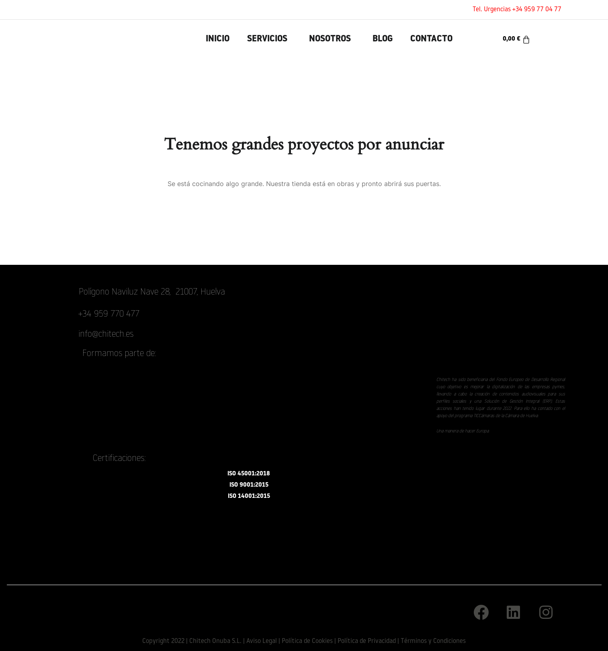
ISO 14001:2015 (248, 496)
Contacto (431, 39)
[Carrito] (517, 39)
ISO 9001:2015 (248, 485)
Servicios (267, 39)
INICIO (217, 39)
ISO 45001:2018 (248, 474)
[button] (269, 39)
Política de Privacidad (367, 641)
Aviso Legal (261, 641)
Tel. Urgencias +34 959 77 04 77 (517, 9)
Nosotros (330, 39)
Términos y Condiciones (433, 641)
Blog (383, 39)
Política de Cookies (307, 641)
